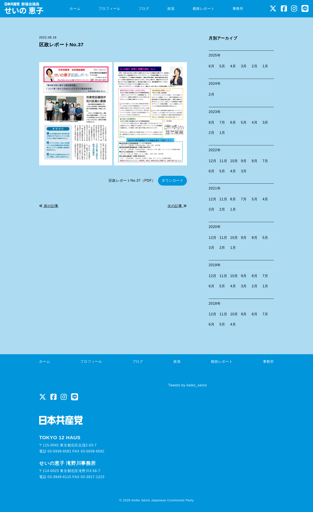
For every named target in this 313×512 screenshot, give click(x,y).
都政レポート (222, 361)
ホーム (44, 361)
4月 (233, 66)
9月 (244, 161)
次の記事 (177, 206)
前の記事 (48, 206)
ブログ (137, 361)
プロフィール (91, 361)
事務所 (268, 361)
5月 (222, 66)
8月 (212, 122)
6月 (212, 66)
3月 (244, 66)
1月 (265, 66)
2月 (255, 66)
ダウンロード (172, 180)
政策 (177, 361)
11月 (223, 161)
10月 (234, 161)
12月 (212, 161)
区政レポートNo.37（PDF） (132, 180)
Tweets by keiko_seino (187, 385)
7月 (222, 122)
